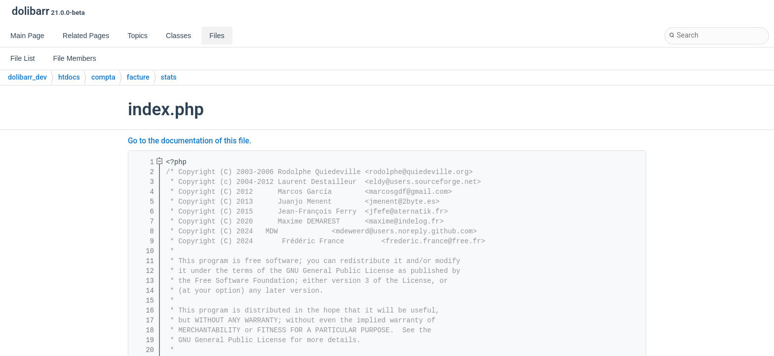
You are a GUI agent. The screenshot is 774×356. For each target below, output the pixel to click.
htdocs (69, 77)
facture (138, 77)
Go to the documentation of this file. (189, 140)
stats (169, 77)
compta (103, 77)
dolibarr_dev (27, 77)
